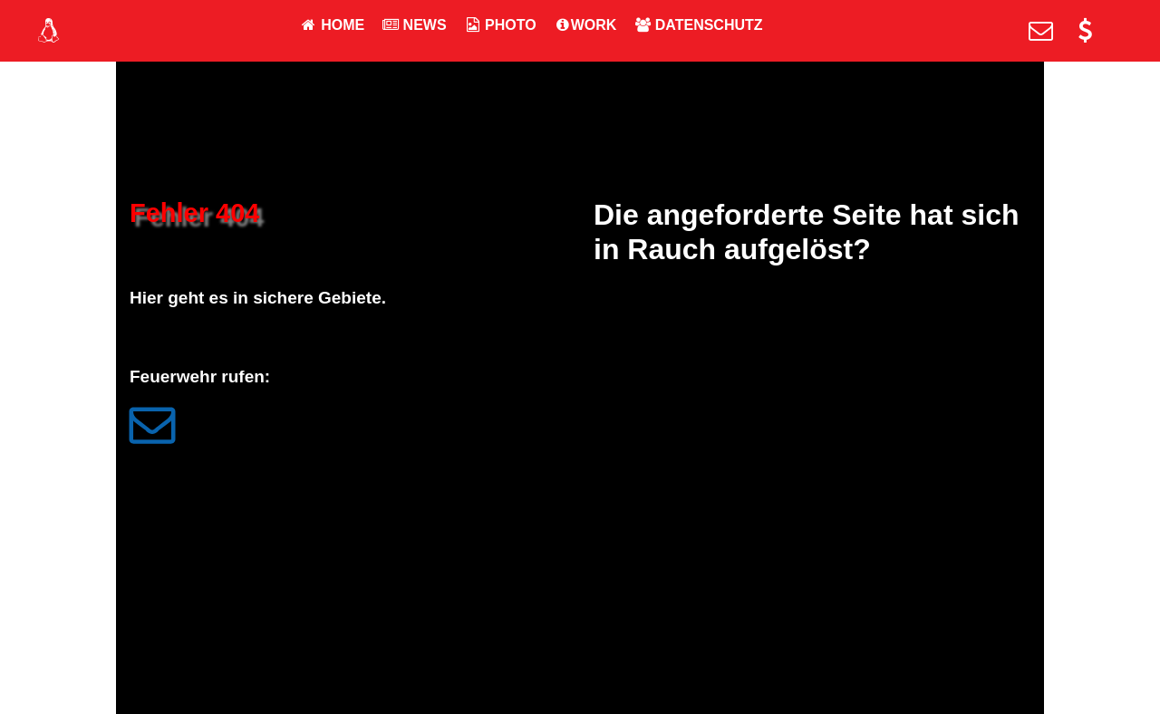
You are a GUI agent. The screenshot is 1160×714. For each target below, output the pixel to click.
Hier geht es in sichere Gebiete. (258, 297)
